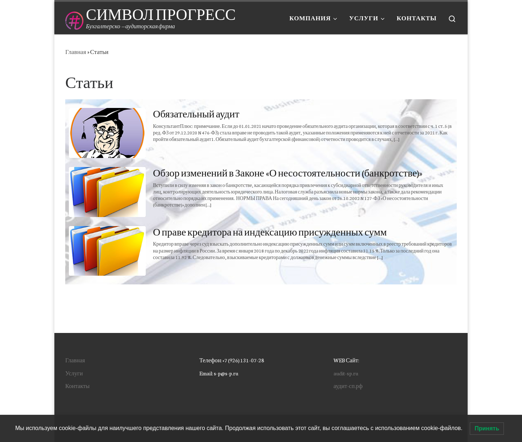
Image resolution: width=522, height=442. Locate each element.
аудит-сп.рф (348, 385)
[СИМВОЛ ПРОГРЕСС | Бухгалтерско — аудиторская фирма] (74, 18)
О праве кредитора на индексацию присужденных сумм (270, 231)
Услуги (74, 373)
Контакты (77, 385)
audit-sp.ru (346, 373)
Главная (75, 51)
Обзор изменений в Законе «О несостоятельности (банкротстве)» (287, 172)
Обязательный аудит (196, 113)
